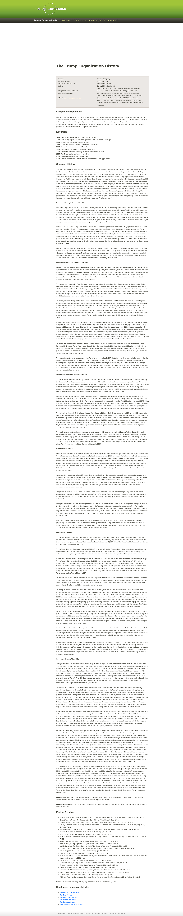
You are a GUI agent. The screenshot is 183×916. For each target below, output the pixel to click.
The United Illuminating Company (71, 904)
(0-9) (63, 20)
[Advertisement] (102, 45)
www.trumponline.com (73, 98)
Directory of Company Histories (96, 914)
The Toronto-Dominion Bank (70, 892)
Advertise (121, 914)
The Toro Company (66, 895)
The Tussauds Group (67, 902)
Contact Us (112, 914)
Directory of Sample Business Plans (70, 914)
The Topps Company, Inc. (69, 897)
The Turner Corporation (68, 900)
